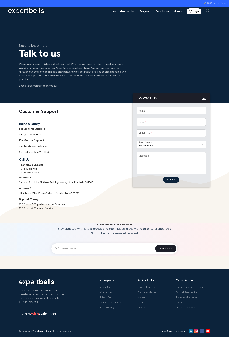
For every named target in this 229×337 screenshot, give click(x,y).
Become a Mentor (147, 292)
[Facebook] (202, 331)
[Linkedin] (191, 331)
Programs (145, 11)
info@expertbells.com (31, 134)
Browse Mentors (146, 287)
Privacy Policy (107, 297)
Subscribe (165, 248)
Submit (171, 179)
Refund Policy (107, 307)
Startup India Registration (189, 287)
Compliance (162, 11)
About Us (105, 287)
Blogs (141, 302)
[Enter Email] (114, 248)
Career (141, 297)
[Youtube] (208, 331)
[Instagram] (196, 331)
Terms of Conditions (110, 302)
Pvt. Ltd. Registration (187, 292)
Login (194, 11)
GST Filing (181, 302)
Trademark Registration (188, 297)
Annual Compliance (186, 307)
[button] (123, 11)
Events (141, 307)
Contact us (106, 292)
